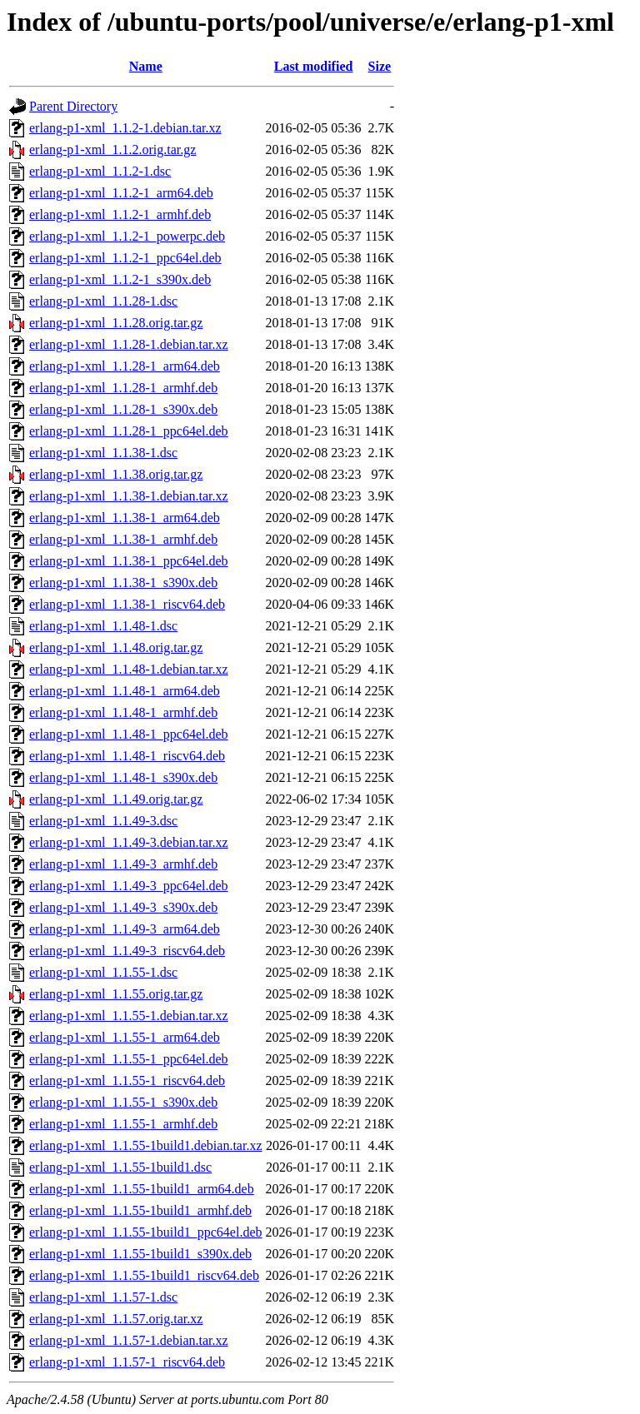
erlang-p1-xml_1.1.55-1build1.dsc (120, 1167)
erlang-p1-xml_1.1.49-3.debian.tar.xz (128, 842)
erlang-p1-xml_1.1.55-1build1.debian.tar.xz (145, 1145)
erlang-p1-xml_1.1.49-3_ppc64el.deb (128, 886)
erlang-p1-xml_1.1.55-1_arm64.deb (124, 1037)
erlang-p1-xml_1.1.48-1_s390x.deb (123, 777)
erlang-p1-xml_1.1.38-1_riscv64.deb (127, 604)
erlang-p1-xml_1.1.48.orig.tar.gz (115, 647)
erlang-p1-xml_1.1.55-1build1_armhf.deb (140, 1210)
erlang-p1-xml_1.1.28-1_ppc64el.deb (128, 431)
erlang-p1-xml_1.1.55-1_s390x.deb (123, 1102)
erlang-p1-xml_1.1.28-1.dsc (103, 301)
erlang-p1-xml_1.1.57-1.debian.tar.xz (128, 1340)
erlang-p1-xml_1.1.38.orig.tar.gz (115, 474)
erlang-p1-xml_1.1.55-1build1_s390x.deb (140, 1254)
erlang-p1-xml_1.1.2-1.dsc (100, 171)
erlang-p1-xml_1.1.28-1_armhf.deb (123, 388)
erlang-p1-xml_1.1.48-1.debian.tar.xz (128, 669)
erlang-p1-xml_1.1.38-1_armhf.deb (123, 539)
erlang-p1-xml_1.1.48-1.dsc (103, 626)
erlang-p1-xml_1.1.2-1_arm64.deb (121, 193)
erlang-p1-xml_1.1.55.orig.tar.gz (115, 994)
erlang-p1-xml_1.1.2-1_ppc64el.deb (125, 258)
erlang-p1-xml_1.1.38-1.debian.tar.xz (128, 496)
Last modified (313, 66)
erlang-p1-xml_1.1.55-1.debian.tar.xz (128, 1015)
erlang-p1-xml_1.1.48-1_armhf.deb (123, 712)
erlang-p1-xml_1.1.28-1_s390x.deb (123, 409)
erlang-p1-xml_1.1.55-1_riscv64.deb (127, 1080)
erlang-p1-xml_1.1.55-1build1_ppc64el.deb (145, 1232)
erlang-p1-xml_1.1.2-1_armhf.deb (120, 214)
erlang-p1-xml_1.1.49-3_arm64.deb (124, 929)
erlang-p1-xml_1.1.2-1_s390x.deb (120, 279)
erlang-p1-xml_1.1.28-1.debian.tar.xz (128, 344)
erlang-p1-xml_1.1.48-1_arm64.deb (124, 691)
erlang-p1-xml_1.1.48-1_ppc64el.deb (128, 734)
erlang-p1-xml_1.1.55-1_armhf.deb (123, 1124)
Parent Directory (73, 106)
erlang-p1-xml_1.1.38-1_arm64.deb (124, 517)
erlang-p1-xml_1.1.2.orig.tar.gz (112, 149)
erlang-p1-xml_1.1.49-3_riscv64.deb (127, 950)
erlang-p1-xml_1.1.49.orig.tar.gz (115, 799)
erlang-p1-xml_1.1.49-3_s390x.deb (123, 907)
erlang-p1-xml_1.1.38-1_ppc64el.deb (128, 561)
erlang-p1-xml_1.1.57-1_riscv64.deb (127, 1362)
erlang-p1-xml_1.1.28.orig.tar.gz (115, 323)
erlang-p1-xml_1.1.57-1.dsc (103, 1297)
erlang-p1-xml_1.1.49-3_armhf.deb (123, 864)
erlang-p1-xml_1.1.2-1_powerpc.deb (127, 236)
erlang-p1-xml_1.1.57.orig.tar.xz (115, 1319)
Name (145, 66)
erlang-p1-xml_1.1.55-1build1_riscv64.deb (144, 1275)
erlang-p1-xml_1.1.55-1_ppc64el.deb (128, 1059)
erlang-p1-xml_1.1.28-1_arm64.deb (124, 366)
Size (380, 66)
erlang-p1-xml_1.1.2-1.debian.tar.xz (125, 128)
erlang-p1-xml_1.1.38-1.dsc (103, 453)
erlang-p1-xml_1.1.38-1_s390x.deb (123, 582)
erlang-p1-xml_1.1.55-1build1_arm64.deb (141, 1189)
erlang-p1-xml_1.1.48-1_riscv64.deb (127, 756)
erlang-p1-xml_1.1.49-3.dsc (103, 821)
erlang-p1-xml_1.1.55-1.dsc (103, 972)
